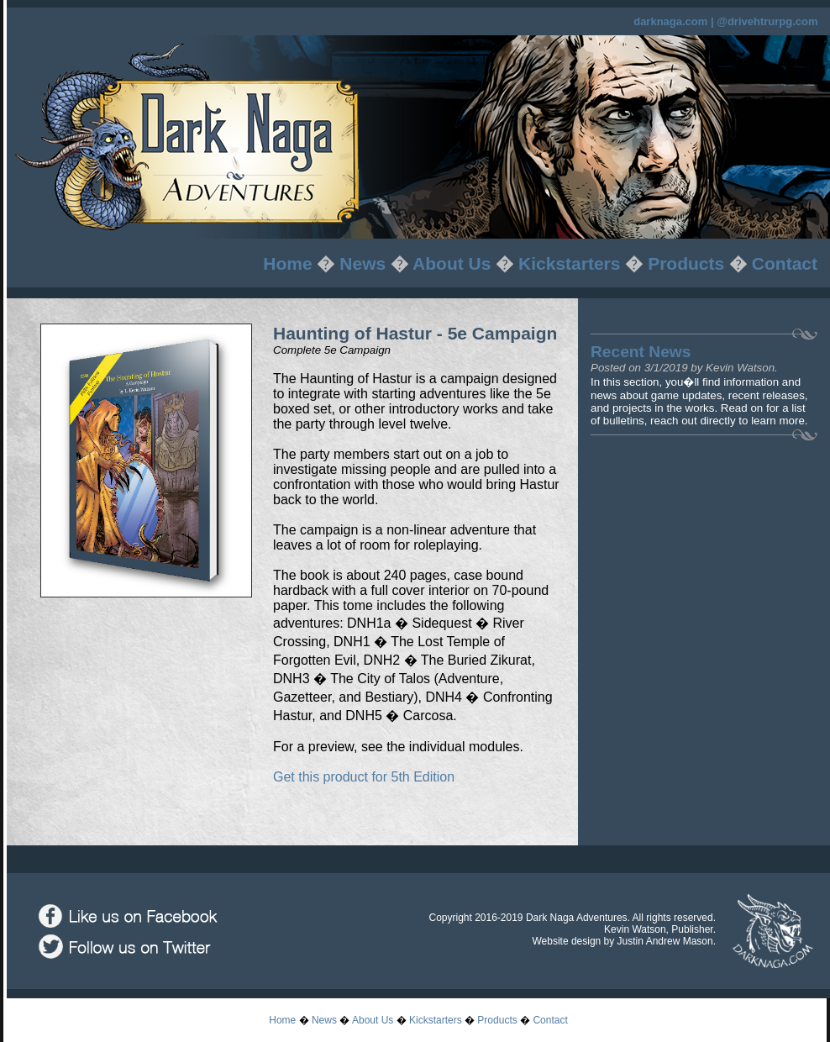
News (362, 263)
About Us (451, 263)
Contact (784, 263)
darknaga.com (670, 21)
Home (287, 263)
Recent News (641, 351)
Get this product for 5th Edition (363, 777)
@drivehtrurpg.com (767, 21)
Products (686, 263)
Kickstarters (569, 263)
